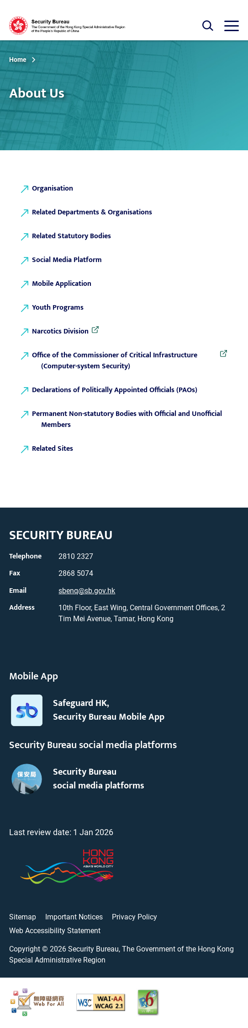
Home (17, 59)
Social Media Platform (67, 260)
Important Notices (74, 917)
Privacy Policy (134, 917)
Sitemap (22, 917)
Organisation (52, 188)
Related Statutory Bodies (71, 236)
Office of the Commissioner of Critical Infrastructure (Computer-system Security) (119, 361)
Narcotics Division (65, 331)
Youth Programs (58, 307)
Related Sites (52, 449)
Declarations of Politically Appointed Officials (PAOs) (114, 390)
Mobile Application (61, 284)
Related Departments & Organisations (92, 212)
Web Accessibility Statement (54, 930)
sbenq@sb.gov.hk (86, 590)
